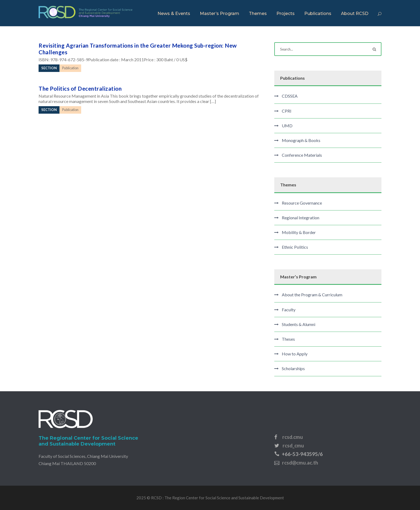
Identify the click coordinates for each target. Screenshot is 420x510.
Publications (317, 13)
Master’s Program (219, 13)
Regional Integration (300, 217)
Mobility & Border (299, 232)
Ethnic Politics (295, 247)
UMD (287, 125)
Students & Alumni (298, 324)
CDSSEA (290, 95)
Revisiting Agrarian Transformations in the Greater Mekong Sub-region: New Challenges (138, 48)
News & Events (174, 13)
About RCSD (354, 13)
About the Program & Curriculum (312, 294)
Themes (258, 13)
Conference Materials (302, 155)
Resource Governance (302, 202)
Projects (285, 13)
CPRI (286, 110)
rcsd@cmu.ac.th (300, 462)
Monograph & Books (301, 140)
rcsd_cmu (293, 445)
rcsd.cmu (292, 437)
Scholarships (293, 368)
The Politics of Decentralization (80, 88)
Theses (288, 339)
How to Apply (295, 353)
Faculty (288, 309)
